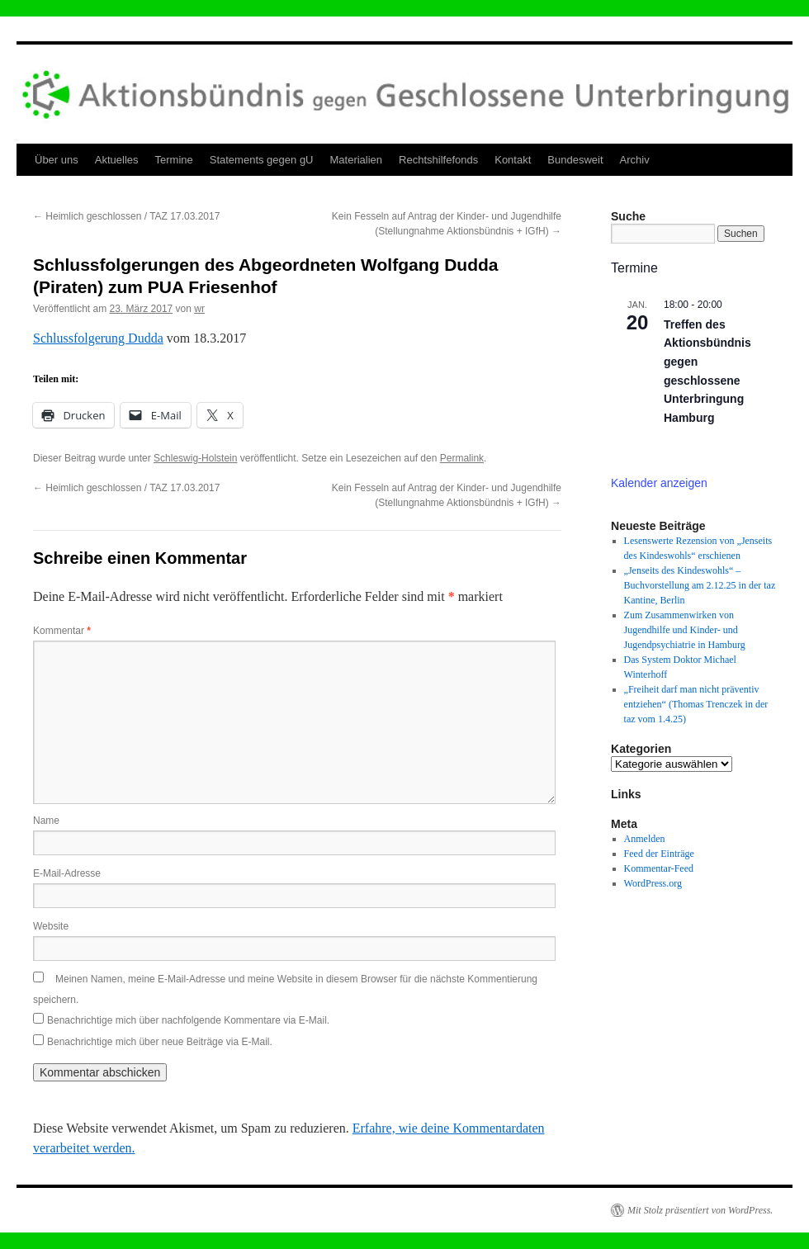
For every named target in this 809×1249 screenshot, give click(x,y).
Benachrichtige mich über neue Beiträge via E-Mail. (159, 1042)
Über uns (56, 160)
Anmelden (644, 838)
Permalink (462, 458)
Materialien (356, 160)
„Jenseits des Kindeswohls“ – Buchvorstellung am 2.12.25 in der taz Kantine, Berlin (700, 585)
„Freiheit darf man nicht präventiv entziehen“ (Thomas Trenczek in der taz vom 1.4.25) (696, 704)
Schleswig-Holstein (195, 458)
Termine (174, 160)
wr (199, 309)
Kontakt (512, 160)
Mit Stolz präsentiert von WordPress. (700, 1210)
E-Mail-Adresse (67, 873)
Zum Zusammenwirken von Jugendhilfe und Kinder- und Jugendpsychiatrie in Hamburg (684, 630)
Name (46, 820)
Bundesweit (575, 160)
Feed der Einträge (659, 853)
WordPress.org (653, 883)
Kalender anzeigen (659, 483)
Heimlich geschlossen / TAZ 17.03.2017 (126, 216)
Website (51, 926)
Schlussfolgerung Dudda (98, 338)
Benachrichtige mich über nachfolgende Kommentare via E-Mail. (188, 1020)
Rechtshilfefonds (438, 160)
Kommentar (62, 630)
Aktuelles (117, 160)
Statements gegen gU (262, 160)
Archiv (635, 160)
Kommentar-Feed (658, 868)
